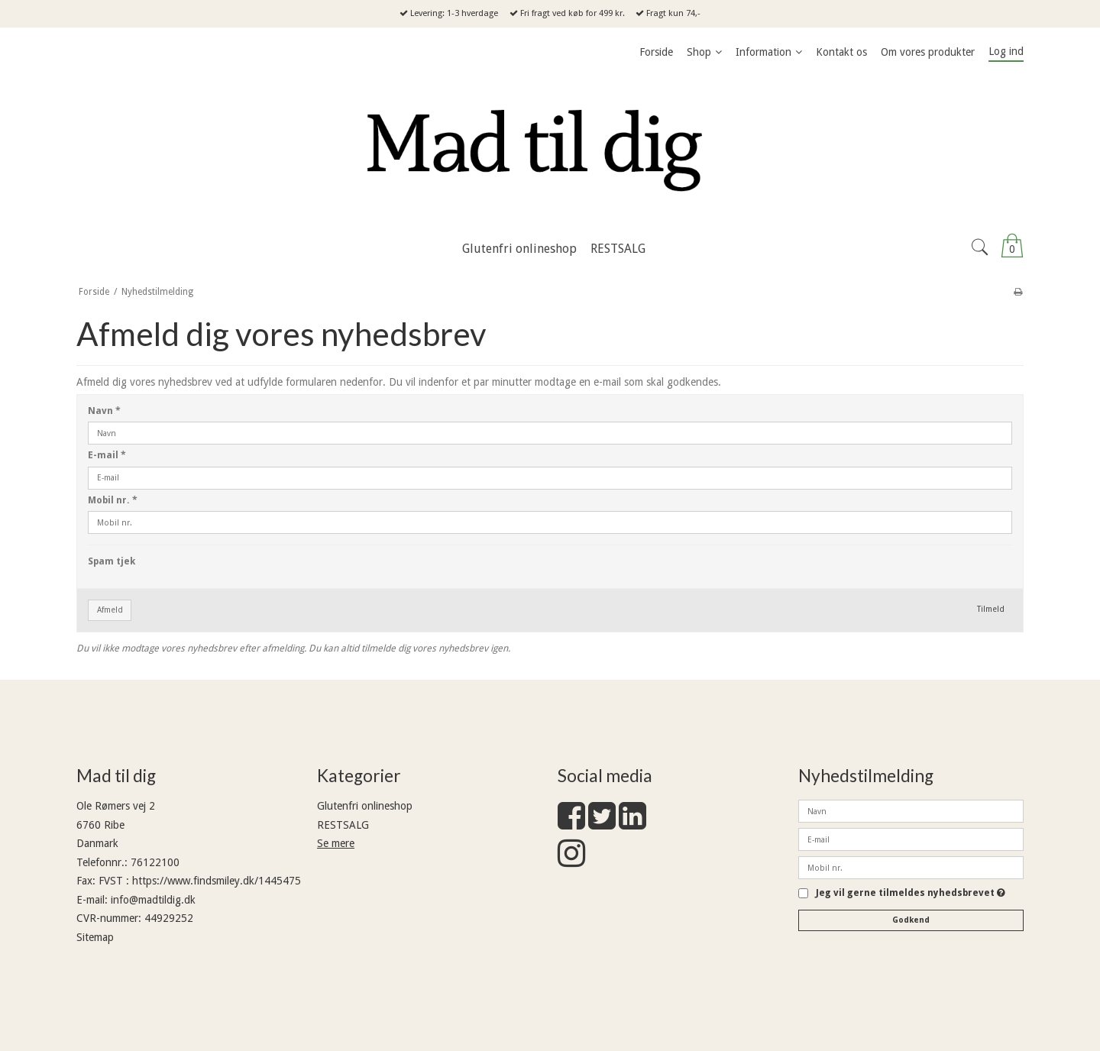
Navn (104, 411)
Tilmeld (991, 609)
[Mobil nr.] (911, 867)
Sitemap (95, 937)
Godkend (911, 920)
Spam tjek (111, 561)
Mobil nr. (113, 500)
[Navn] (911, 810)
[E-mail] (911, 839)
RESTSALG (343, 825)
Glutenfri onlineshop (364, 806)
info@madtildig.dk (153, 900)
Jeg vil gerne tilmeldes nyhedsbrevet (910, 893)
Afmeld (110, 610)
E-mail (107, 455)
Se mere (335, 843)
